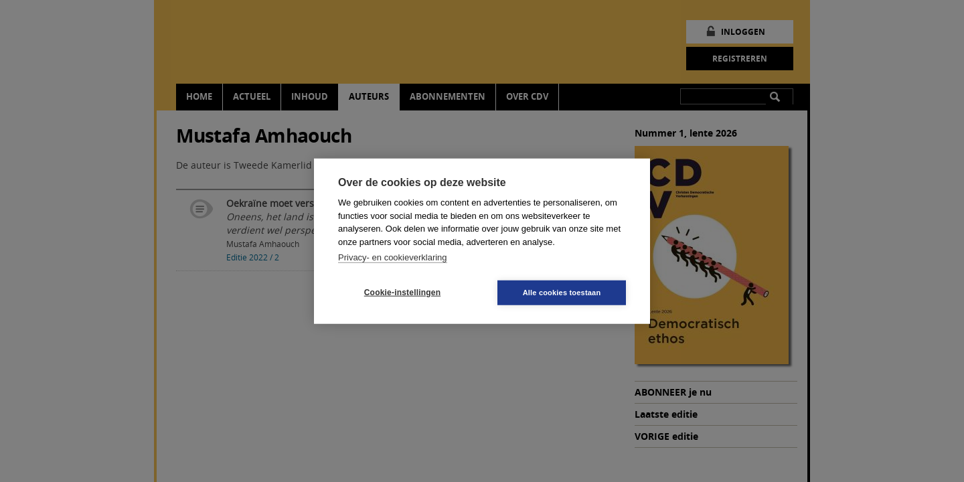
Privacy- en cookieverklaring (392, 257)
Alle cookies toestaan (562, 292)
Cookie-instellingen (402, 292)
